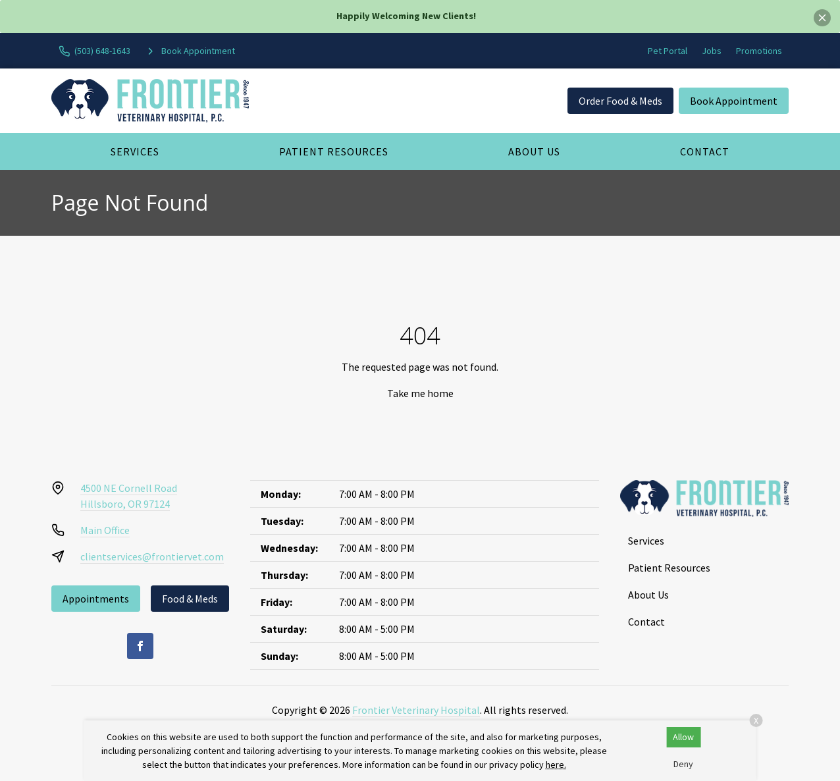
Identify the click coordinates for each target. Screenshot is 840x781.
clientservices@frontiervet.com (152, 556)
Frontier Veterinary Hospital (416, 709)
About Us (534, 151)
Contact (704, 151)
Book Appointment (733, 100)
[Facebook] (140, 646)
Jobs (712, 51)
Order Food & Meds (620, 100)
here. (556, 764)
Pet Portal (667, 51)
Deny (683, 764)
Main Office (105, 530)
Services (135, 151)
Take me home (420, 393)
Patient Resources (333, 151)
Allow (683, 737)
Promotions (759, 51)
